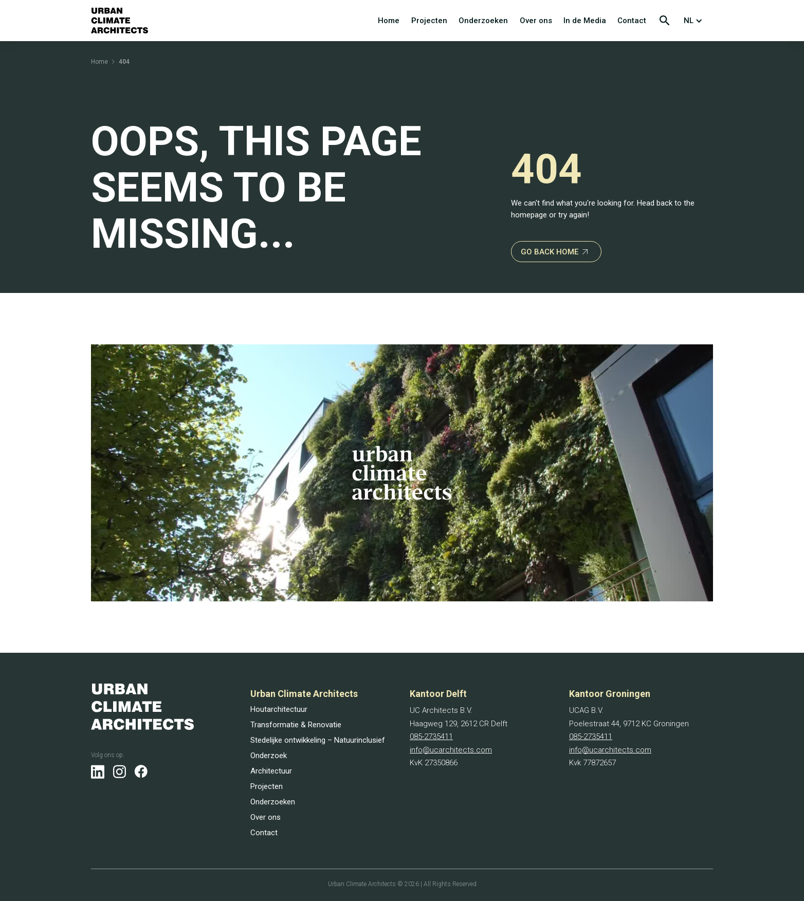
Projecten (429, 20)
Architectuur (271, 771)
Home (388, 20)
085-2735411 (431, 736)
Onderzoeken (483, 20)
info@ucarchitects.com (451, 750)
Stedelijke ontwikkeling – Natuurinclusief (317, 740)
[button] (695, 20)
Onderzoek (268, 755)
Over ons (536, 20)
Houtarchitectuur (278, 709)
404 (124, 61)
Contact (631, 20)
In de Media (584, 20)
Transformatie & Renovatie (295, 724)
